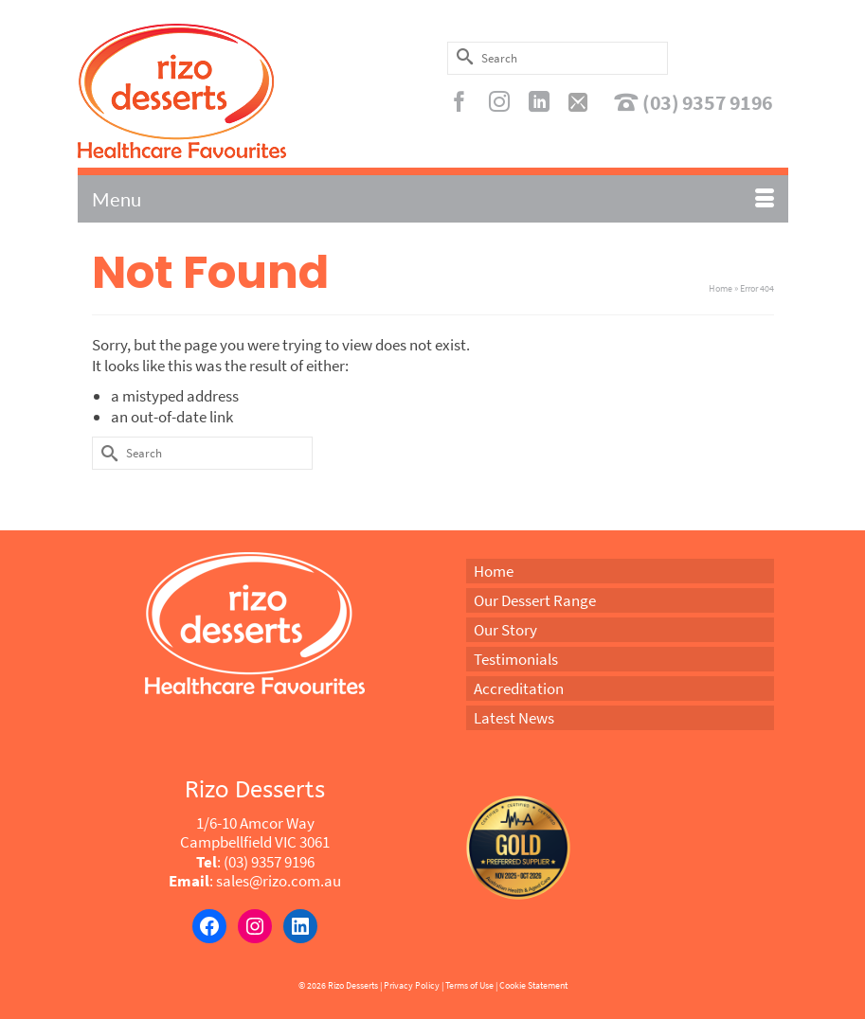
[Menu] (433, 199)
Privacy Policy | (413, 985)
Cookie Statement (533, 985)
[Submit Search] (461, 56)
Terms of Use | (471, 985)
